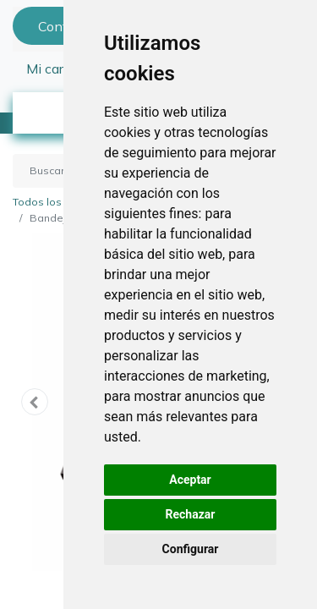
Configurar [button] (190, 549)
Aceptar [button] (190, 479)
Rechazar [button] (191, 514)
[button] (35, 401)
